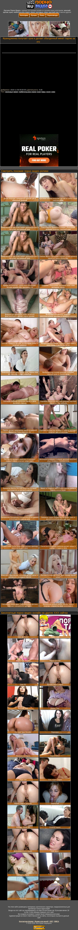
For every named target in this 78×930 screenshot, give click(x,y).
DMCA (56, 921)
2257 (51, 921)
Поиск (42, 15)
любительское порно (27, 92)
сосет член (50, 92)
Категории (24, 15)
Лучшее (34, 15)
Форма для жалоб (41, 921)
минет (15, 92)
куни (39, 92)
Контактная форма (26, 921)
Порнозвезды (52, 15)
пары (43, 92)
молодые (9, 92)
